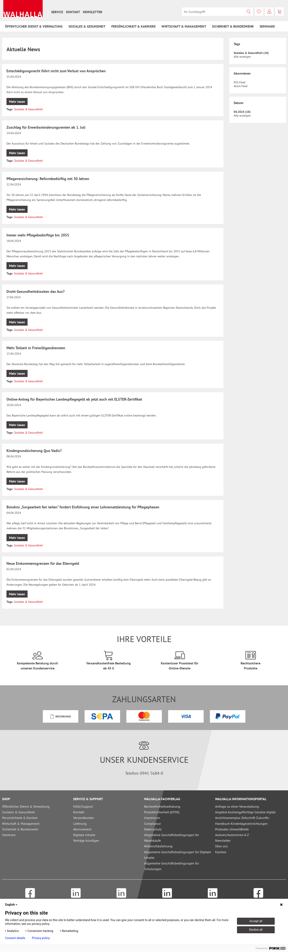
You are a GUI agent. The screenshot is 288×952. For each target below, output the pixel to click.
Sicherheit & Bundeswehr (20, 829)
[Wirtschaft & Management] (184, 26)
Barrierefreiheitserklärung (162, 806)
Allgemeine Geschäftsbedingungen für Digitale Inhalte (177, 855)
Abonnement (82, 829)
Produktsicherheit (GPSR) (161, 812)
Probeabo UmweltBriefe (232, 829)
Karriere (220, 852)
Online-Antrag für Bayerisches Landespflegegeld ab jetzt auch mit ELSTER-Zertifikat (74, 399)
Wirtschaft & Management (20, 823)
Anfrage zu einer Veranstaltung (237, 806)
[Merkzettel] (259, 11)
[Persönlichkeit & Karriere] (133, 26)
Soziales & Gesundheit (28, 109)
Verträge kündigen (86, 840)
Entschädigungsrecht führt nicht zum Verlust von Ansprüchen (56, 71)
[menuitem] (57, 12)
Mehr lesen (17, 101)
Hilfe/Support (83, 806)
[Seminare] (267, 26)
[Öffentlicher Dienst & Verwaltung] (34, 26)
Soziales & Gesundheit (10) (251, 53)
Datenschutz (153, 829)
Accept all (255, 921)
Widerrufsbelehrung (158, 846)
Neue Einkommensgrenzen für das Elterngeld (42, 563)
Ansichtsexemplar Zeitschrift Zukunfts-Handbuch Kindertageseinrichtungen (242, 820)
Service (57, 12)
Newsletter (92, 12)
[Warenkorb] (279, 11)
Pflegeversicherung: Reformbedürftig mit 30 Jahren (47, 178)
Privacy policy (41, 938)
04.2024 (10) (242, 112)
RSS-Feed (239, 82)
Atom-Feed (240, 86)
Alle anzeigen (242, 56)
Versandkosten (83, 818)
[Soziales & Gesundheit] (87, 26)
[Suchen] (249, 12)
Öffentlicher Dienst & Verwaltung (25, 806)
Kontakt (73, 12)
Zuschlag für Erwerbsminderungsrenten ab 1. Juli (45, 127)
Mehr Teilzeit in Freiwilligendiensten (35, 347)
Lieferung (80, 823)
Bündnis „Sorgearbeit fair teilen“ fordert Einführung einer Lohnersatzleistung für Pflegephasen (82, 507)
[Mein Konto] (269, 11)
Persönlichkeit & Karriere (20, 818)
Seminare (8, 835)
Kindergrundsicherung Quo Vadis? (34, 450)
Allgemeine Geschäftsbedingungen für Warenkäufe (171, 838)
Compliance (152, 823)
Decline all (256, 929)
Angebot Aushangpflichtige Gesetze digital (245, 812)
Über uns (221, 846)
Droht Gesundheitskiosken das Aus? (35, 291)
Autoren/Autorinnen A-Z (232, 835)
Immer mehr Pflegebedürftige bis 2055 (37, 235)
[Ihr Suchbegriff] (217, 12)
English (11, 904)
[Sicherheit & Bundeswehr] (233, 26)
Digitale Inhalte (84, 835)
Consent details (15, 938)
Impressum (152, 818)
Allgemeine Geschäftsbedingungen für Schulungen (171, 866)
